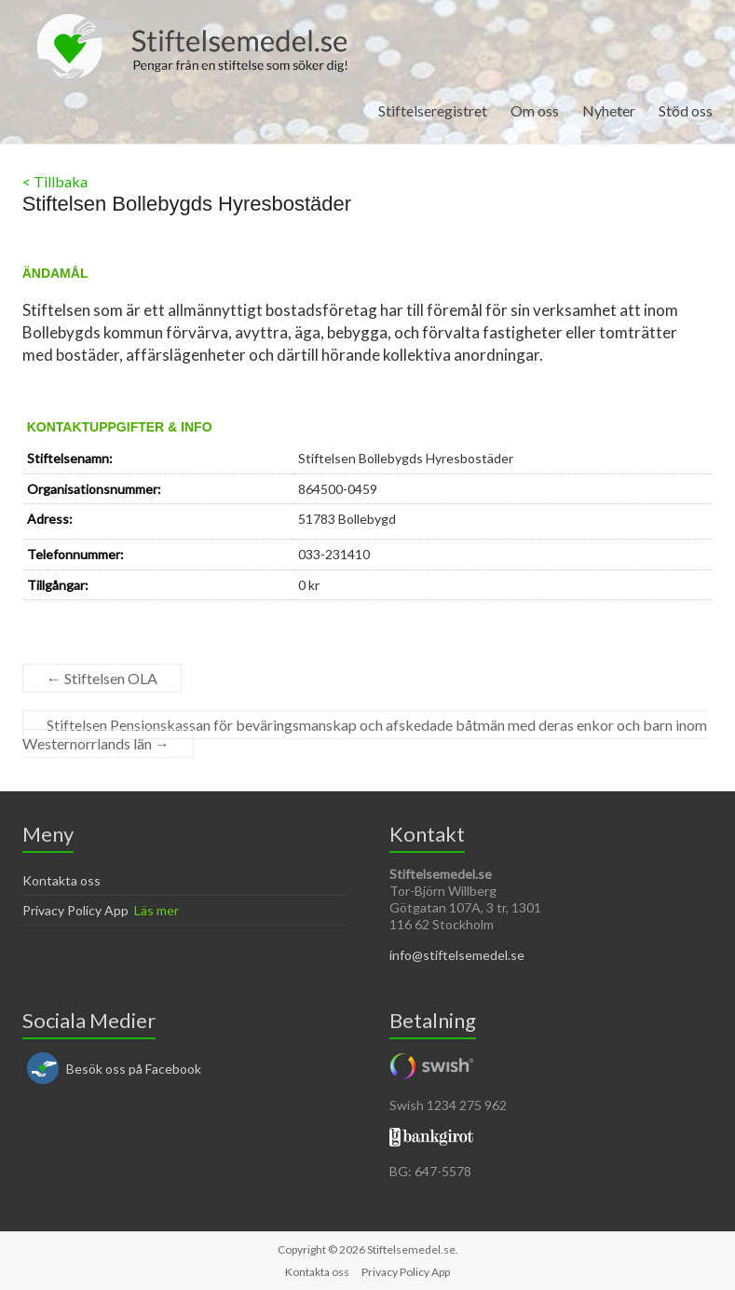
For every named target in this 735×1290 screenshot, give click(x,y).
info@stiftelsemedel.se (456, 955)
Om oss (534, 110)
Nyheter (608, 110)
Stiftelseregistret (432, 110)
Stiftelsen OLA (102, 678)
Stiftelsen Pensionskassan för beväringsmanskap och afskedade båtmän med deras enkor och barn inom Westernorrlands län (364, 734)
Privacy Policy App (75, 910)
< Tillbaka (55, 181)
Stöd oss (686, 110)
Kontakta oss (61, 880)
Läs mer (156, 910)
